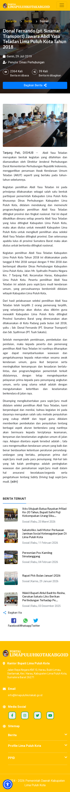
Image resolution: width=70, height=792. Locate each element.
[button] (8, 784)
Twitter (37, 715)
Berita (28, 21)
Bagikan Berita (35, 85)
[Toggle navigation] (62, 5)
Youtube (50, 715)
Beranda (11, 21)
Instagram (25, 715)
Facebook (12, 715)
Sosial (44, 21)
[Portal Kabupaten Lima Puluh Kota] (35, 653)
